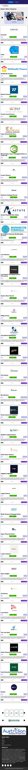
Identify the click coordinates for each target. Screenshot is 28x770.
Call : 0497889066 (24, 122)
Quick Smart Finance (7, 454)
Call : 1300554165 (24, 422)
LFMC (2, 54)
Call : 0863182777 (24, 502)
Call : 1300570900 (24, 102)
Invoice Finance (6, 175)
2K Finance (4, 593)
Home (3, 738)
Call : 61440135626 (24, 620)
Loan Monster (5, 254)
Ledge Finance (5, 493)
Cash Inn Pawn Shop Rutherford (11, 355)
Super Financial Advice (8, 534)
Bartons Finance (6, 94)
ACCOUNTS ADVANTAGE (8, 335)
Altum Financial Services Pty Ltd (11, 652)
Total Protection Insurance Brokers (12, 672)
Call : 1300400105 (24, 343)
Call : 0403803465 (24, 323)
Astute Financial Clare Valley (10, 215)
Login (11, 2)
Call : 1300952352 (24, 163)
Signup (16, 2)
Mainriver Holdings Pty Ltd (9, 195)
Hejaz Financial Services (8, 134)
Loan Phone (4, 612)
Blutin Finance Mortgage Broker (11, 514)
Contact (3, 741)
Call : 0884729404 (24, 303)
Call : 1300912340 (24, 82)
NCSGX (3, 692)
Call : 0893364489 (24, 262)
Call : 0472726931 (24, 660)
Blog (3, 743)
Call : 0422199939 (24, 461)
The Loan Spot (5, 632)
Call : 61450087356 (24, 481)
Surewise (4, 35)
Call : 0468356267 (24, 600)
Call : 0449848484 (24, 640)
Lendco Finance (6, 554)
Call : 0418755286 (24, 222)
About (3, 740)
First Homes (4, 375)
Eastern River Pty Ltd (7, 296)
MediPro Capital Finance (8, 435)
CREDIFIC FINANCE (6, 473)
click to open (14, 20)
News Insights (5, 573)
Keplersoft (13, 768)
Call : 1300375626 (24, 442)
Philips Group (5, 315)
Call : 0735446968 (24, 561)
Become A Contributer (6, 745)
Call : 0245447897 (24, 581)
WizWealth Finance (7, 73)
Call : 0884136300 (24, 42)
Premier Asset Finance (8, 114)
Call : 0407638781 (24, 242)
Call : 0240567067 (24, 363)
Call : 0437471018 (24, 61)
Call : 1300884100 (24, 183)
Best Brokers (5, 395)
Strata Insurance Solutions (9, 415)
